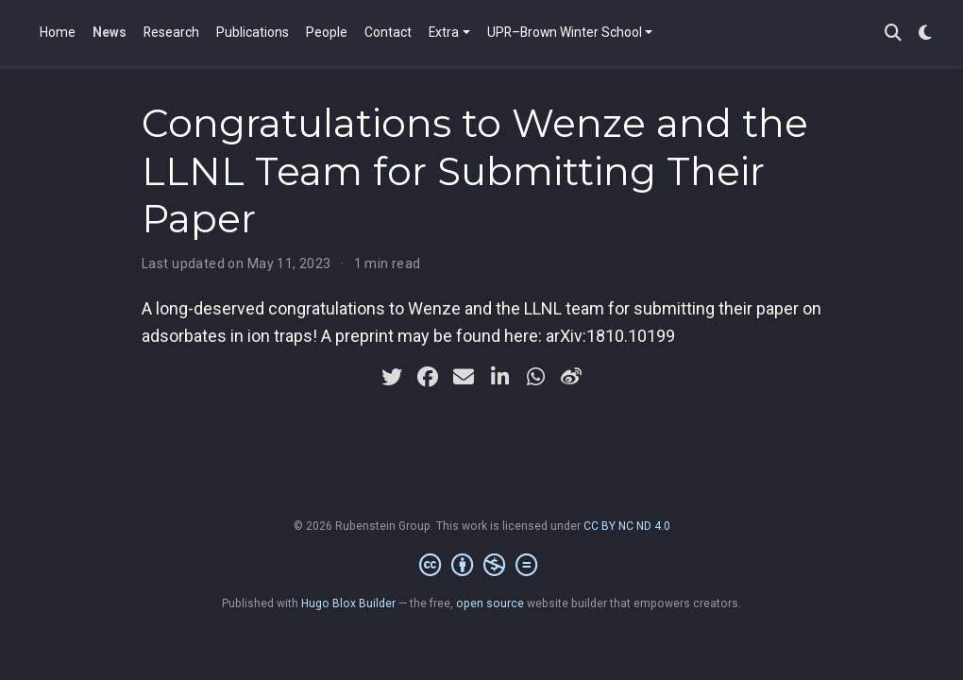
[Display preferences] (925, 33)
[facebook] (428, 377)
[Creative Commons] (482, 565)
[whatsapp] (535, 377)
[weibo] (571, 377)
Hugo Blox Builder (348, 603)
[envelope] (463, 377)
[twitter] (392, 377)
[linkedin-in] (499, 377)
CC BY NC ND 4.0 (626, 526)
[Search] (893, 33)
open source (490, 603)
